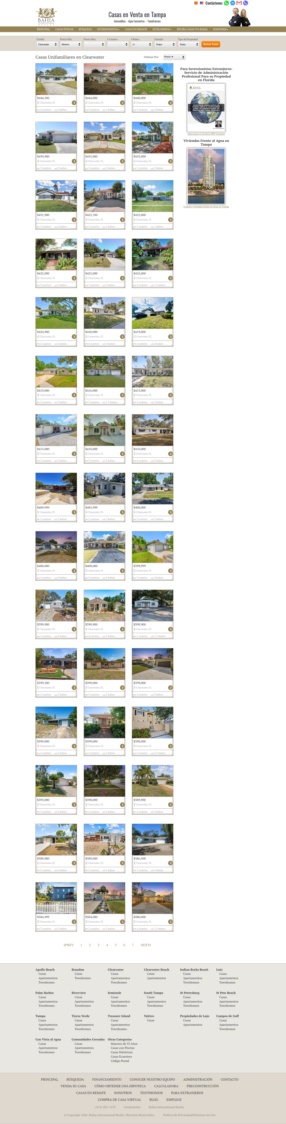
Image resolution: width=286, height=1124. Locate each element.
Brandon (78, 969)
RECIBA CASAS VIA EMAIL (192, 29)
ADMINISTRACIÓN (197, 1079)
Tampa (40, 1016)
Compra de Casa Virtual (119, 1099)
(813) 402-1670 (105, 1107)
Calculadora (166, 1086)
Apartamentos (48, 978)
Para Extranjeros (187, 1092)
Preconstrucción (203, 1086)
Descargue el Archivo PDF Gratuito (206, 110)
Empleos (173, 1099)
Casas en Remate (91, 1092)
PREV (69, 945)
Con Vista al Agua (48, 1039)
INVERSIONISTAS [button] (108, 29)
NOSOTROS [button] (220, 29)
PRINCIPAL (43, 29)
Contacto (229, 1079)
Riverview (79, 993)
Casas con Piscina (122, 1048)
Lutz (219, 969)
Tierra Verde (81, 1016)
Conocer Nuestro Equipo (152, 1079)
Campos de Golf (227, 1016)
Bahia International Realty (166, 1107)
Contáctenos (132, 1107)
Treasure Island (119, 1016)
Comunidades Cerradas (88, 1039)
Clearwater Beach (156, 969)
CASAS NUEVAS (64, 29)
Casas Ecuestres (121, 1056)
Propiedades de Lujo (194, 1016)
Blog (153, 1099)
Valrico (149, 1016)
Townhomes (46, 982)
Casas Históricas (122, 1052)
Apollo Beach (45, 969)
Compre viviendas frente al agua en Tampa (206, 178)
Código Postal (120, 1061)
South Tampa (153, 993)
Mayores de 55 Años (124, 1044)
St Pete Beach (226, 993)
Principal (49, 1079)
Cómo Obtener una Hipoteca (120, 1086)
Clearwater (116, 969)
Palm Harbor (44, 993)
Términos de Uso (204, 1115)
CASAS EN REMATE (136, 29)
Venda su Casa (73, 1086)
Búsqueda (75, 1079)
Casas (42, 974)
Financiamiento (106, 1079)
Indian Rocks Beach (194, 969)
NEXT (146, 945)
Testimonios (151, 1092)
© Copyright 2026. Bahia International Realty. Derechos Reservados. (109, 1115)
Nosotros (123, 1092)
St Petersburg (189, 993)
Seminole (114, 993)
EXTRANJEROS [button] (162, 29)
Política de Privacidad (177, 1115)
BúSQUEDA (85, 29)
